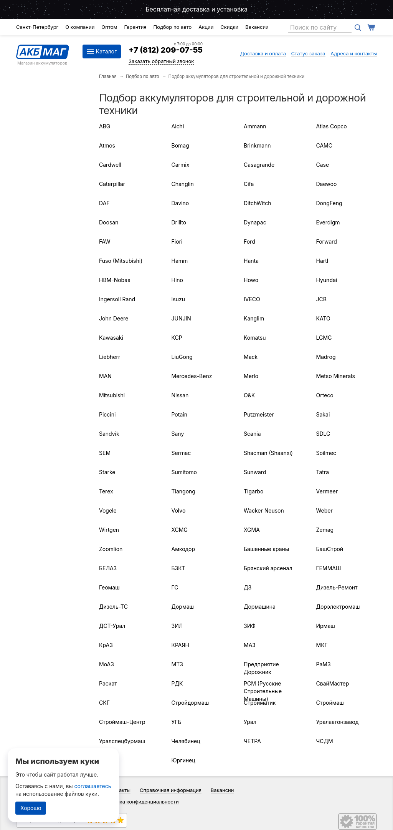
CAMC (324, 145)
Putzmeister (259, 414)
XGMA (252, 529)
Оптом (109, 27)
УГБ (177, 722)
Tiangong (183, 491)
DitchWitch (257, 203)
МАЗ (250, 645)
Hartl (322, 260)
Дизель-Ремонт (337, 587)
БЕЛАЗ (108, 568)
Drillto (179, 222)
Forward (326, 241)
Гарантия (135, 27)
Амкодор (183, 549)
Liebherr (109, 357)
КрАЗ (106, 645)
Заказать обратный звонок (161, 61)
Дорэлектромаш (338, 606)
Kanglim (254, 318)
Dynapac (255, 222)
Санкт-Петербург (37, 27)
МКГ (322, 645)
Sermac (181, 453)
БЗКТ (178, 568)
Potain (179, 414)
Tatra (322, 472)
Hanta (251, 260)
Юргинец (183, 760)
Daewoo (326, 184)
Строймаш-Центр (122, 722)
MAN (105, 376)
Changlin (183, 184)
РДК (177, 683)
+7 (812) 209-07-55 (166, 50)
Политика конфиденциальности (140, 801)
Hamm (180, 260)
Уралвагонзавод (337, 722)
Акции (205, 27)
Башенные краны (266, 549)
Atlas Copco (331, 126)
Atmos (107, 145)
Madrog (326, 357)
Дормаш (183, 606)
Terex (106, 491)
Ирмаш (325, 625)
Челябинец (186, 741)
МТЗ (177, 664)
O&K (249, 395)
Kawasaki (111, 337)
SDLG (323, 433)
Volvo (179, 510)
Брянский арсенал (268, 568)
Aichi (178, 126)
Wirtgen (109, 529)
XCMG (180, 529)
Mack (251, 357)
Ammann (255, 126)
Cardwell (110, 164)
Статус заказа (308, 53)
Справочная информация (170, 790)
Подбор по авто (172, 27)
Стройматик (260, 702)
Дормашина (260, 606)
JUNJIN (181, 318)
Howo (251, 280)
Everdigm (328, 222)
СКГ (104, 702)
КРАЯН (180, 645)
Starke (107, 472)
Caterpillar (112, 184)
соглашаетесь (92, 786)
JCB (321, 299)
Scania (252, 433)
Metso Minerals (335, 376)
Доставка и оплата (263, 53)
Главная (108, 76)
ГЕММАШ (328, 568)
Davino (180, 203)
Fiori (177, 241)
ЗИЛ (177, 625)
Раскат (108, 683)
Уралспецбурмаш (122, 741)
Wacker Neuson (264, 510)
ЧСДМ (324, 741)
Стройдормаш (190, 702)
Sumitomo (184, 472)
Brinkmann (257, 145)
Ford (249, 241)
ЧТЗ (104, 760)
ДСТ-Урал (112, 625)
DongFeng (329, 203)
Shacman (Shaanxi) (268, 453)
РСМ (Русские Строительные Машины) (263, 691)
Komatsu (255, 337)
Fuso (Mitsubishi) (120, 260)
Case (322, 164)
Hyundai (326, 280)
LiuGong (182, 357)
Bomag (180, 145)
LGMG (324, 337)
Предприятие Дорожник (261, 668)
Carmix (181, 164)
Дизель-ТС (113, 606)
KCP (177, 337)
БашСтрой (329, 549)
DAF (104, 203)
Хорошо (30, 808)
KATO (323, 318)
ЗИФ (250, 625)
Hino (177, 280)
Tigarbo (253, 491)
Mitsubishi (112, 395)
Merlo (251, 376)
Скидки (229, 27)
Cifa (249, 184)
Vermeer (327, 491)
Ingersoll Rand (117, 299)
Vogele (108, 510)
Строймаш (330, 702)
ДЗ (247, 587)
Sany (178, 433)
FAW (105, 241)
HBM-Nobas (114, 280)
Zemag (325, 529)
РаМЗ (323, 664)
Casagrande (259, 164)
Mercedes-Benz (192, 376)
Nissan (180, 395)
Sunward (255, 472)
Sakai (323, 414)
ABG (104, 126)
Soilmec (326, 453)
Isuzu (178, 299)
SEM (105, 453)
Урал (250, 722)
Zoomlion (110, 549)
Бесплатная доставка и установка (196, 9)
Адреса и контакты (353, 53)
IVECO (252, 299)
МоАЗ (106, 664)
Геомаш (109, 587)
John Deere (114, 318)
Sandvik (109, 433)
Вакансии (257, 27)
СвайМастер (332, 683)
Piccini (107, 414)
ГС (175, 587)
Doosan (108, 222)
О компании (79, 27)
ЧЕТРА (252, 741)
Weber (324, 510)
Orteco (325, 395)
